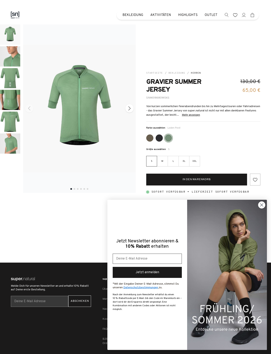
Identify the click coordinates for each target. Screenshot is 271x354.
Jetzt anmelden (147, 272)
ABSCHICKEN (80, 301)
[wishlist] (235, 15)
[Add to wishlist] (255, 179)
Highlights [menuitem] (188, 15)
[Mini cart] (252, 15)
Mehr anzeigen (191, 115)
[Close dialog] (261, 205)
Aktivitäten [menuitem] (160, 15)
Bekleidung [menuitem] (133, 15)
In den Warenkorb (196, 179)
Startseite (154, 73)
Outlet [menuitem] (211, 15)
